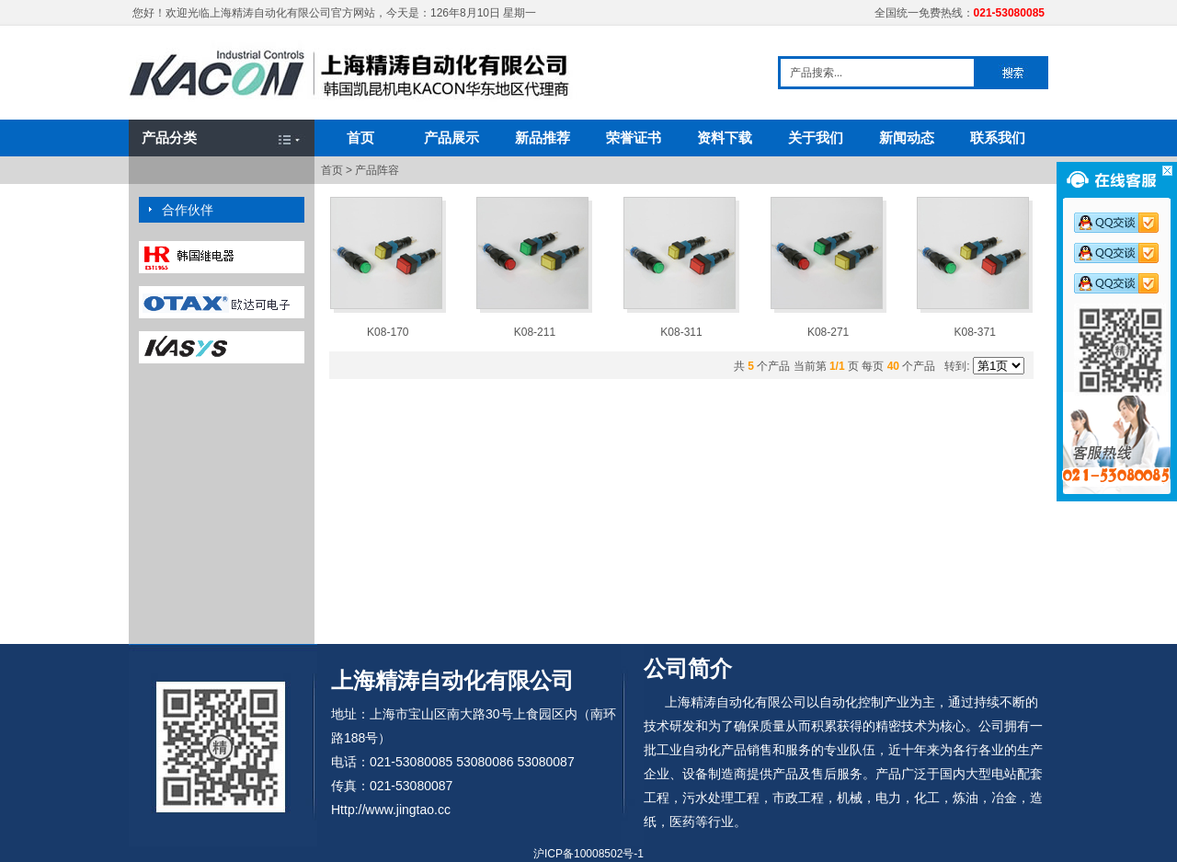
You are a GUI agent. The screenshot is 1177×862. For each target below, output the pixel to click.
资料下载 (724, 137)
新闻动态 (906, 137)
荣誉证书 (633, 137)
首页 (360, 137)
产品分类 (169, 137)
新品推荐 (542, 137)
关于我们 (815, 137)
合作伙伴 (187, 209)
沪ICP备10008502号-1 (588, 853)
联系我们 (997, 137)
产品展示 (451, 137)
